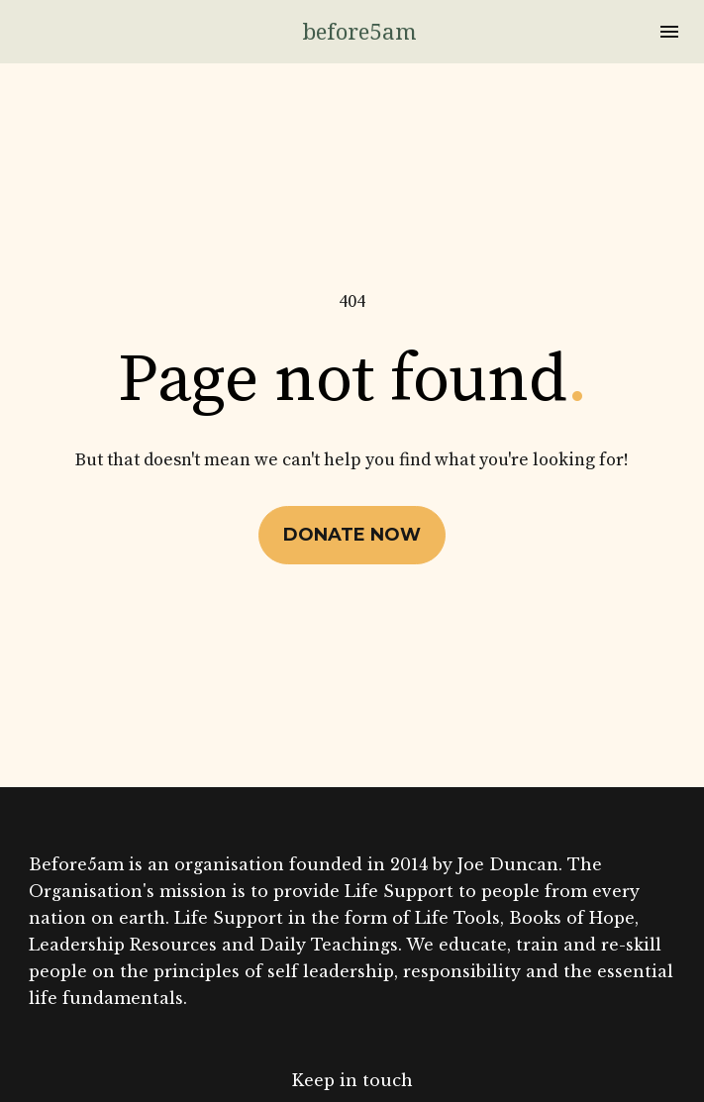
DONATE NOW (352, 515)
